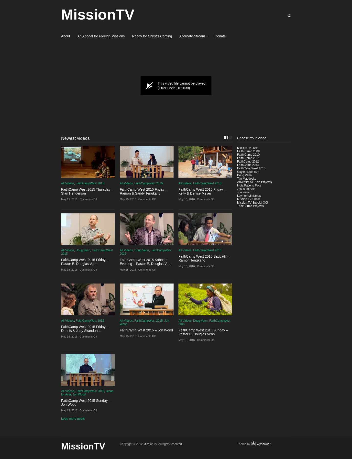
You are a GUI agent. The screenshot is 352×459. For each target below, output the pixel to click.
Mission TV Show (248, 199)
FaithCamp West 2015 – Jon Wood (146, 330)
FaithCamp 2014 (248, 165)
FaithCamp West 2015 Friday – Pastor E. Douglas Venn (85, 262)
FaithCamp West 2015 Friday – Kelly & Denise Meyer (202, 191)
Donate (220, 36)
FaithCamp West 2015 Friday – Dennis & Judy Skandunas (85, 329)
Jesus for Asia (246, 189)
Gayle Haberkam (248, 172)
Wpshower (264, 444)
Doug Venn (83, 250)
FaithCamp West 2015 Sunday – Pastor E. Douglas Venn (203, 332)
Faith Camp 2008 (248, 151)
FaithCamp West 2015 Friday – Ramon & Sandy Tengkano (143, 191)
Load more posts (73, 418)
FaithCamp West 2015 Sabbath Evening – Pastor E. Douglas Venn (146, 262)
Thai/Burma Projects (250, 206)
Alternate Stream (192, 36)
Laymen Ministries (249, 195)
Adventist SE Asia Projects (254, 182)
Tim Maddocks (246, 178)
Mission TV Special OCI (252, 202)
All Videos (67, 183)
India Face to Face (249, 185)
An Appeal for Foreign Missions (101, 36)
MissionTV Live (247, 148)
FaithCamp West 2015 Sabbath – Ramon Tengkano (203, 258)
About (65, 36)
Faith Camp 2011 (248, 158)
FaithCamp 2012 (248, 161)
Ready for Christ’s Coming (152, 36)
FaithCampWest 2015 (90, 183)
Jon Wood (79, 394)
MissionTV (97, 14)
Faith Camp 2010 (248, 154)
